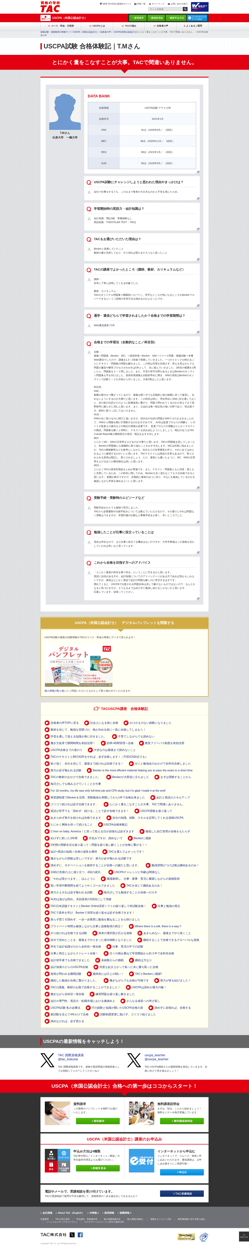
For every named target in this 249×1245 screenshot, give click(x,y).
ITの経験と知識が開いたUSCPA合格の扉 (117, 1007)
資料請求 (139, 18)
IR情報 (93, 1212)
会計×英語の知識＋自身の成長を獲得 (74, 851)
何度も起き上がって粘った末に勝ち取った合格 (128, 967)
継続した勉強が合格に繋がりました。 (74, 980)
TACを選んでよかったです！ (126, 851)
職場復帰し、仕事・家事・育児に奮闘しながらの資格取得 (143, 878)
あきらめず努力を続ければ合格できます (76, 817)
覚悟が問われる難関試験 (66, 973)
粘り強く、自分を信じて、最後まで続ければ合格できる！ (87, 763)
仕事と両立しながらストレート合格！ (74, 953)
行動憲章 (44, 1219)
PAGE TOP (244, 1237)
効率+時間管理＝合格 (120, 743)
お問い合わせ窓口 (179, 4)
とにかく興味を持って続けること (72, 824)
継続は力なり (143, 960)
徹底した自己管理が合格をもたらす (168, 831)
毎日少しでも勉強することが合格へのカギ (130, 892)
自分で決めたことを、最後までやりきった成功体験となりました (91, 939)
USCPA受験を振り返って (156, 810)
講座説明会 (157, 18)
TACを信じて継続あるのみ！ (144, 885)
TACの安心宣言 (62, 1219)
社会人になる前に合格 (104, 722)
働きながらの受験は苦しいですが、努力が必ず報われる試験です (91, 858)
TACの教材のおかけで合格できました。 (76, 777)
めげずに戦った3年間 (64, 838)
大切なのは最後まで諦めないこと (115, 749)
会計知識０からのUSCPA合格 (69, 967)
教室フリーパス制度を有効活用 (164, 743)
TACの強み (130, 25)
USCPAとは (98, 25)
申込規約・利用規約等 (86, 1219)
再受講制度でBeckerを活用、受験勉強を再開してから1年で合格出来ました (98, 797)
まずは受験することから (175, 777)
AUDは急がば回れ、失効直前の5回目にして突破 (81, 899)
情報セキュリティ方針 (160, 1219)
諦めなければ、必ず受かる (67, 1021)
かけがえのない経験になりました (151, 722)
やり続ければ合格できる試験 (69, 933)
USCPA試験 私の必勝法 (65, 1007)
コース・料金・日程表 (62, 25)
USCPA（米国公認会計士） (69, 17)
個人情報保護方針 (112, 1219)
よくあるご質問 (194, 25)
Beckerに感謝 (142, 838)
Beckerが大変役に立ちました (130, 777)
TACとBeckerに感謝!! (148, 973)
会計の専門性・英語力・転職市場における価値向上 (83, 1000)
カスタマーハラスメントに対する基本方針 (104, 1222)
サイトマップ (158, 4)
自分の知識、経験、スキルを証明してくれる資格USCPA (148, 817)
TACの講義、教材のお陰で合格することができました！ (85, 987)
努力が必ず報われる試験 (66, 770)
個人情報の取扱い (135, 1219)
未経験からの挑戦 (112, 960)
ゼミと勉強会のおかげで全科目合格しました (163, 763)
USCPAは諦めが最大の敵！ (149, 987)
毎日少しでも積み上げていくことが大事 (76, 783)
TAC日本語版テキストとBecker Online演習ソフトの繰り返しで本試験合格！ (98, 906)
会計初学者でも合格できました (70, 960)
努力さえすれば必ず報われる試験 (72, 892)
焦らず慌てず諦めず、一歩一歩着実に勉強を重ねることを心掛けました (95, 919)
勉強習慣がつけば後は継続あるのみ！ (175, 865)
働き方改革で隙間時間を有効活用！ (73, 743)
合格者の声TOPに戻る (65, 722)
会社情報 (47, 1212)
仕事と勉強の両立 (169, 906)
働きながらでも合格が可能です (129, 980)
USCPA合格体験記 (115, 824)
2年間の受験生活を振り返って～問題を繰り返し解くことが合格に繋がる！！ (99, 844)
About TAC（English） (71, 1212)
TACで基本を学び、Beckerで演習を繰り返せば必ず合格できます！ (93, 912)
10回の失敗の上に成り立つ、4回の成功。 (77, 872)
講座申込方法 (177, 18)
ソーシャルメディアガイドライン (62, 1222)
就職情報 (124, 1212)
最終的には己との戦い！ (108, 973)
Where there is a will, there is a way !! (158, 926)
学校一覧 (141, 4)
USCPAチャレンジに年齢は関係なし (137, 872)
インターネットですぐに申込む (199, 18)
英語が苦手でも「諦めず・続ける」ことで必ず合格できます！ (90, 810)
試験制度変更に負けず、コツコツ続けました (128, 1014)
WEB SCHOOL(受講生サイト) (117, 4)
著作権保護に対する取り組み (191, 1219)
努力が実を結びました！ (175, 980)
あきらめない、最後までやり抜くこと (167, 933)
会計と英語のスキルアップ (173, 797)
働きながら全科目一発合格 (67, 994)
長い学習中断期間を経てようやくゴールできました (83, 885)
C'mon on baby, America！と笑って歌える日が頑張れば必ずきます (92, 831)
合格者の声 (162, 25)
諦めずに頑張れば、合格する (172, 1007)
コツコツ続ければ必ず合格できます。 (74, 804)
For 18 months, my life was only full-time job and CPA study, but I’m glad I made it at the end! (108, 790)
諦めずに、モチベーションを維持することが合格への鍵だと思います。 (95, 865)
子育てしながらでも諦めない (136, 736)
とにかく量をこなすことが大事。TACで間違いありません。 (147, 804)
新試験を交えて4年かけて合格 (70, 1014)
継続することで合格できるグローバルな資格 (171, 939)
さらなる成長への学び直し (143, 1000)
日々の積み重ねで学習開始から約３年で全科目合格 (142, 953)
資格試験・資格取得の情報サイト (56, 32)
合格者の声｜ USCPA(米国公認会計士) (118, 32)
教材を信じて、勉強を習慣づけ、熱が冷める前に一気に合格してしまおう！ (98, 729)
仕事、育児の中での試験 (127, 946)
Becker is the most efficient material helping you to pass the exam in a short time (143, 770)
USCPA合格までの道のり (66, 749)
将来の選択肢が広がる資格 (115, 933)
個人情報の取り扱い (55, 690)
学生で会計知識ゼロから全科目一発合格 (76, 946)
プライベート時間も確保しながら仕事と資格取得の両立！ (87, 926)
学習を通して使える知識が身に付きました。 (79, 736)
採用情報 (109, 1212)
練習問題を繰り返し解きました (115, 994)
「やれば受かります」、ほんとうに (73, 878)
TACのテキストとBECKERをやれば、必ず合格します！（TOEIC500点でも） (99, 756)
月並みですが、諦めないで (105, 838)
